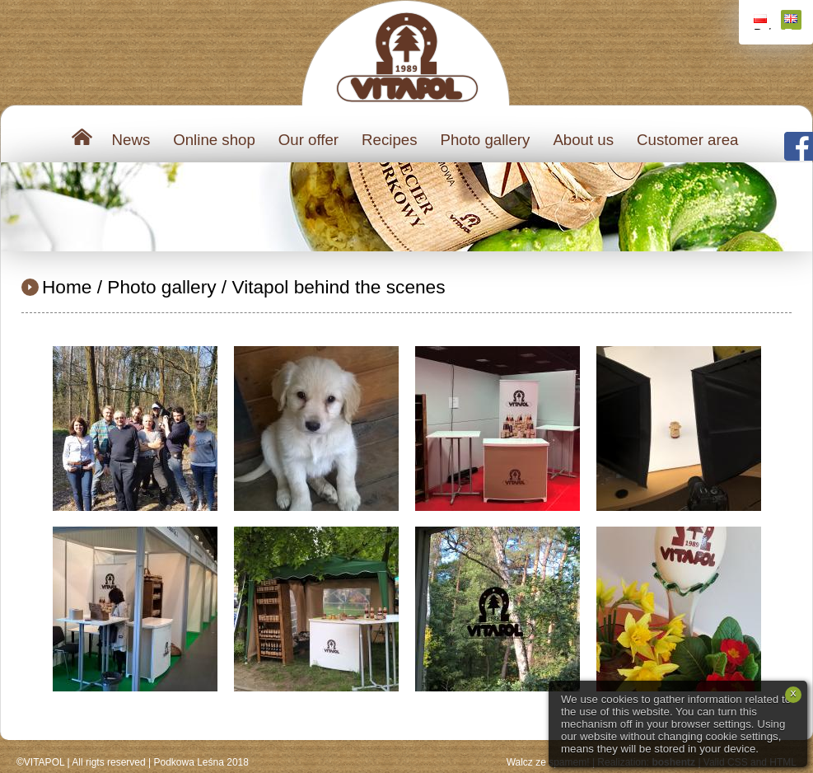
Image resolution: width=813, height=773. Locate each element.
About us (583, 139)
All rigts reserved (108, 762)
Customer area (687, 139)
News (131, 139)
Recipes (389, 139)
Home (66, 286)
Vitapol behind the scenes (338, 286)
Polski (762, 22)
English (792, 22)
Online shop (214, 139)
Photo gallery (485, 139)
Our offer (308, 139)
